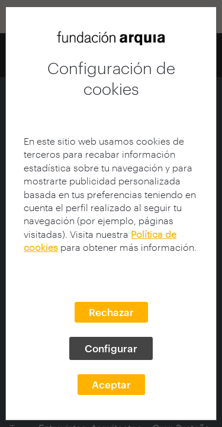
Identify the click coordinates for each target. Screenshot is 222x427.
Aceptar (111, 384)
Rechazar (111, 312)
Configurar (111, 348)
